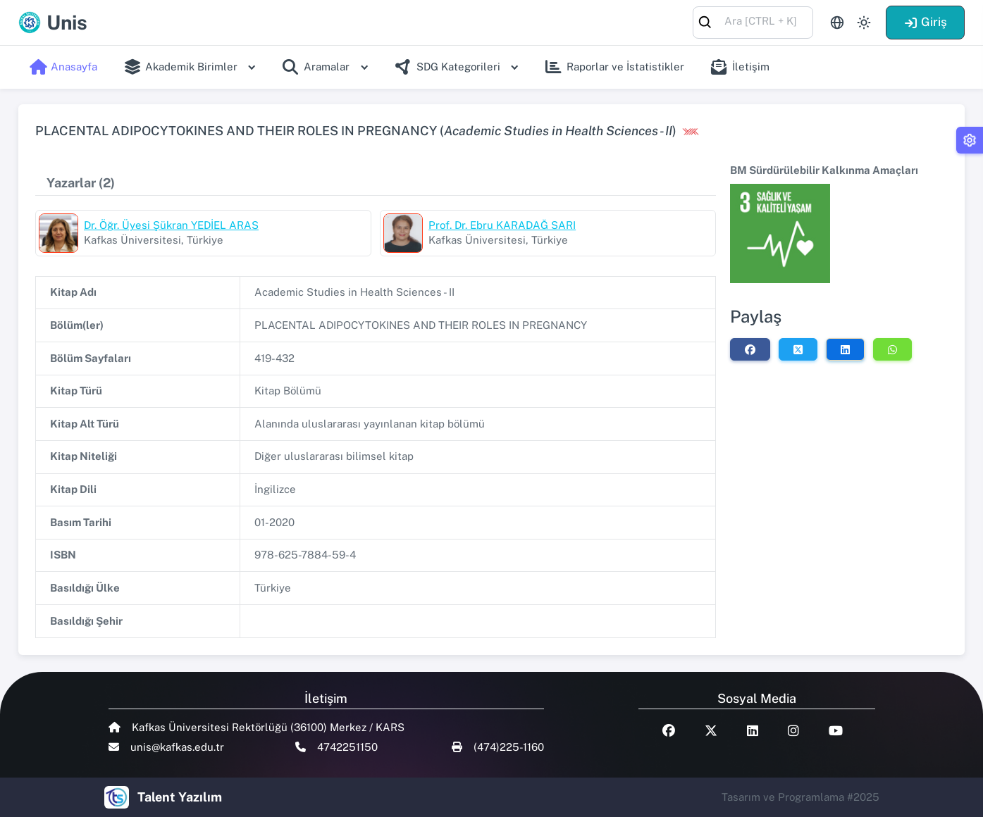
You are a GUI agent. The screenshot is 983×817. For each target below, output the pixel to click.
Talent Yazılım (179, 797)
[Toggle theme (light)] (864, 22)
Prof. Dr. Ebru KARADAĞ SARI (502, 225)
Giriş (925, 22)
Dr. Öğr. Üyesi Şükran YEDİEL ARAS (171, 225)
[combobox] (752, 21)
